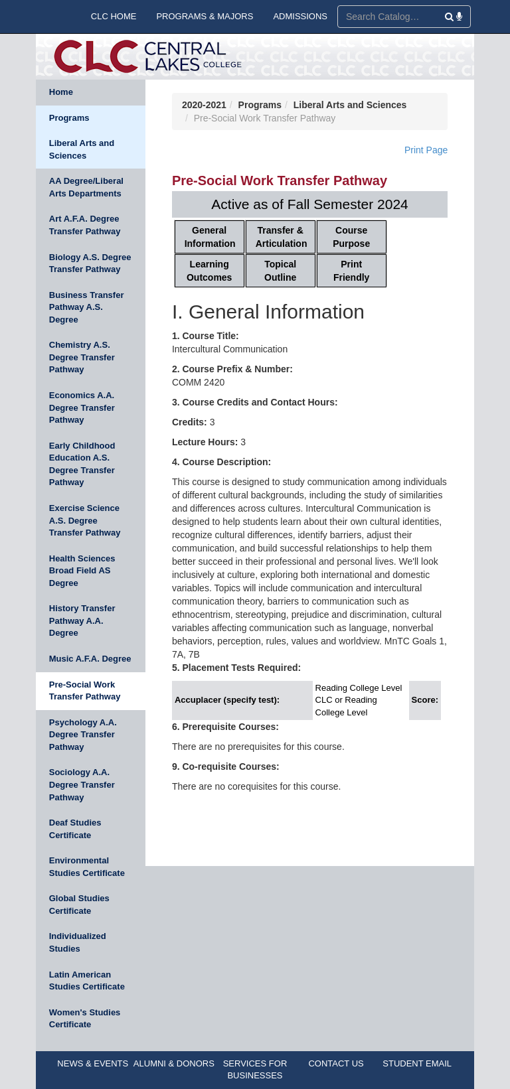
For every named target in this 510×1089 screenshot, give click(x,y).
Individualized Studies (77, 942)
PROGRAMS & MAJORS (204, 16)
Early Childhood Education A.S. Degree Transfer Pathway (82, 464)
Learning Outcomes (209, 271)
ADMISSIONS (300, 16)
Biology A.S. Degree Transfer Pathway (90, 263)
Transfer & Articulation (281, 237)
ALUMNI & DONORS (173, 1063)
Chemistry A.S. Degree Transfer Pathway (82, 357)
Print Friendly (351, 271)
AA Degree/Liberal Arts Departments (86, 187)
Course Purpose (351, 237)
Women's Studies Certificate (85, 1018)
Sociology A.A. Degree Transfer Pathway (82, 784)
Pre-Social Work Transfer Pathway (85, 691)
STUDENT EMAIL (417, 1063)
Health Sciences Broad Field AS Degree (82, 570)
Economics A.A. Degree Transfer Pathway (82, 407)
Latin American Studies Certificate (87, 981)
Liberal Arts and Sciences (81, 149)
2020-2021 (204, 105)
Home (61, 92)
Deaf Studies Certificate (75, 829)
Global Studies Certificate (79, 904)
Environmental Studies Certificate (87, 866)
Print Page (426, 150)
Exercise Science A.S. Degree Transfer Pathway (85, 520)
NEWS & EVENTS (92, 1063)
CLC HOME (114, 16)
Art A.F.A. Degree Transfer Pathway (85, 225)
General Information (210, 237)
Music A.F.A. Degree (90, 659)
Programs (69, 118)
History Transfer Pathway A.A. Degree (82, 620)
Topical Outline (280, 271)
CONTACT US (335, 1063)
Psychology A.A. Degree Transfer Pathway (83, 734)
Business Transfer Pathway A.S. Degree (86, 307)
